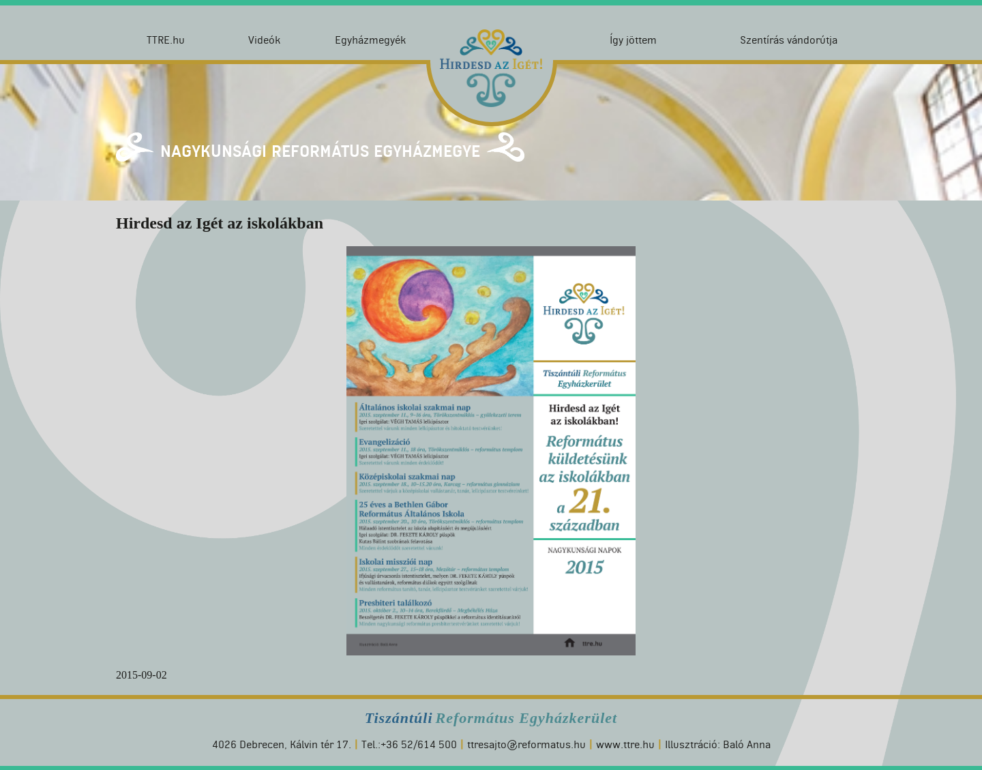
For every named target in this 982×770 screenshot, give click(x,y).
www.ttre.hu (625, 744)
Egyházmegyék (370, 40)
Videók (264, 40)
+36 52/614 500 (419, 744)
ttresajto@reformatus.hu (526, 744)
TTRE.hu (166, 40)
